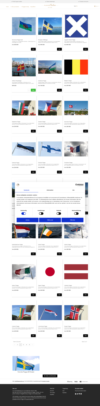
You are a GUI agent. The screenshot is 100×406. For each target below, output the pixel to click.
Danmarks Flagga (68, 121)
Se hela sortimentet (50, 376)
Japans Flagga (41, 285)
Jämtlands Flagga (42, 80)
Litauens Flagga (15, 326)
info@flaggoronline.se (19, 381)
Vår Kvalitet (52, 392)
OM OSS (52, 390)
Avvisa (27, 220)
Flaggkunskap (25, 6)
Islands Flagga (67, 244)
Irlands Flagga (41, 244)
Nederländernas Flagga (17, 244)
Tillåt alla (72, 220)
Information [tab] (50, 190)
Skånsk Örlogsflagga (16, 80)
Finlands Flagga (41, 162)
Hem (7, 6)
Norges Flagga (67, 326)
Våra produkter (15, 6)
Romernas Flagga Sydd (17, 39)
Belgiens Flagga (68, 80)
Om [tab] (73, 190)
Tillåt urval (50, 220)
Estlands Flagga (15, 162)
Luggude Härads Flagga (69, 39)
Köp (33, 90)
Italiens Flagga (15, 285)
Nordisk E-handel (45, 381)
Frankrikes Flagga (68, 162)
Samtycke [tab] (26, 190)
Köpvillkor (32, 6)
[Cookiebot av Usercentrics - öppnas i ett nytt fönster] (76, 185)
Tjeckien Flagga (41, 121)
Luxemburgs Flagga (42, 326)
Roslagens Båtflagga (43, 39)
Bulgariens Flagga (16, 121)
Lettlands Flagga (68, 285)
